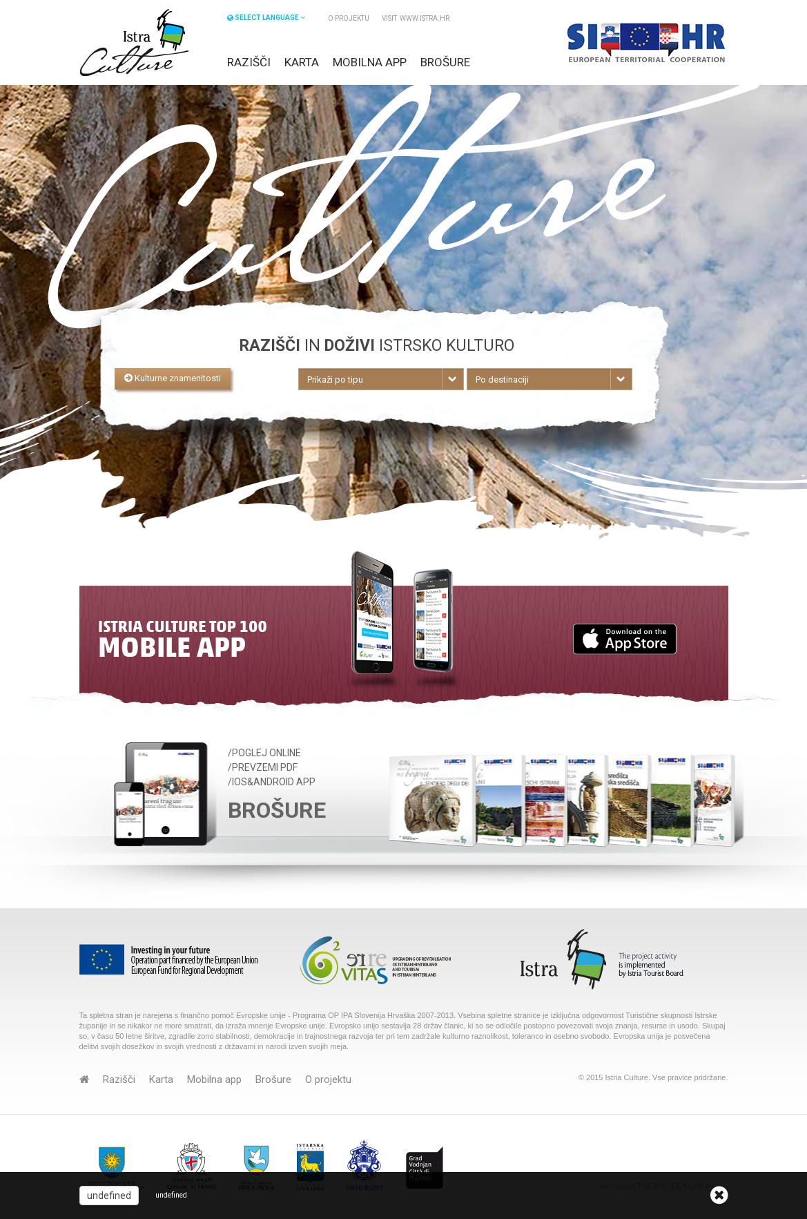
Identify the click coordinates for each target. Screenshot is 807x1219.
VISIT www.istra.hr (415, 18)
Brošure (445, 62)
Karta (301, 62)
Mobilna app (370, 62)
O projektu (348, 18)
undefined (109, 1195)
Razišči (249, 62)
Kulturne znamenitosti (172, 378)
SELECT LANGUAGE (266, 17)
